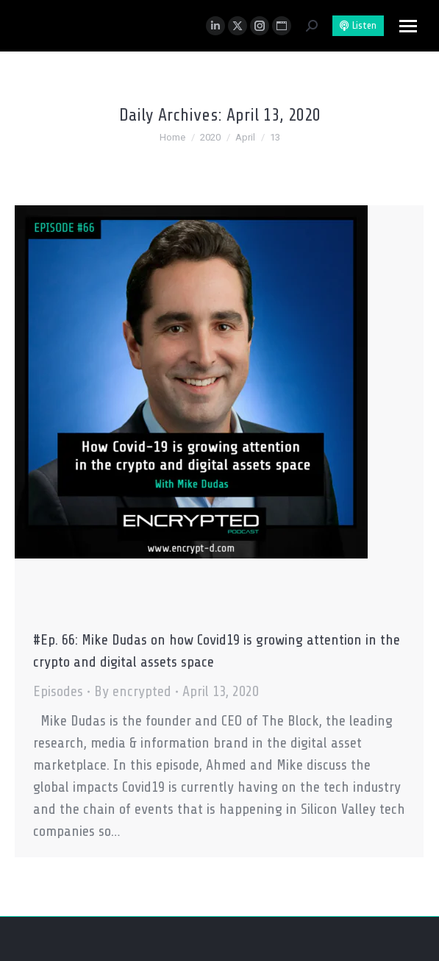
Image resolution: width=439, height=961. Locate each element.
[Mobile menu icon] (408, 26)
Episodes (58, 691)
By (132, 691)
